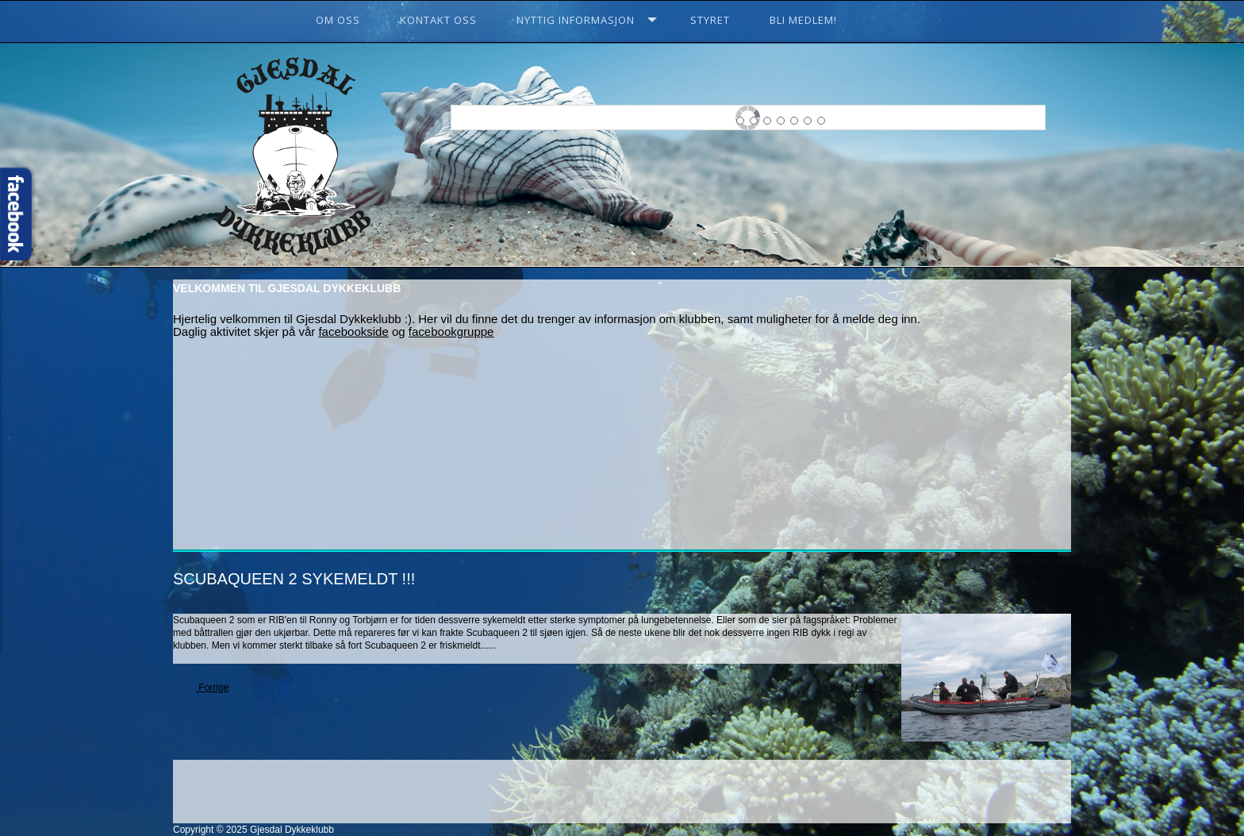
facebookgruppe (451, 331)
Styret (710, 20)
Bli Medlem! (803, 20)
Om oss (338, 20)
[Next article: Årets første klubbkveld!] (870, 688)
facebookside (353, 331)
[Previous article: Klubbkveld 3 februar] (206, 688)
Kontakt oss (438, 20)
